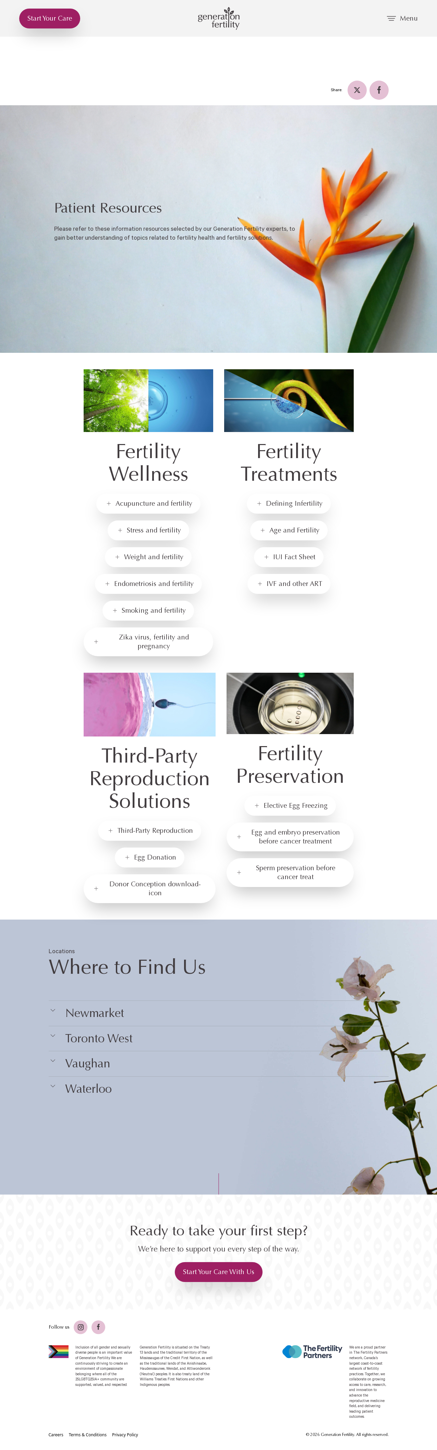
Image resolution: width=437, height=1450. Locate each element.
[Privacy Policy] (125, 1435)
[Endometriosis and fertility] (148, 584)
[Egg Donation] (149, 857)
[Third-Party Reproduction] (149, 831)
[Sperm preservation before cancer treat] (290, 872)
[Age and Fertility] (289, 530)
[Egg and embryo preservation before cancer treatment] (290, 837)
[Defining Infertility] (289, 504)
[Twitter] (357, 90)
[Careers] (56, 1435)
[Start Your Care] (49, 18)
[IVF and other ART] (288, 584)
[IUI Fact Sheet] (289, 557)
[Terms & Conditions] (88, 1435)
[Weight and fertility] (148, 557)
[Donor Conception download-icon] (150, 888)
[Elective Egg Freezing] (290, 806)
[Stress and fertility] (148, 530)
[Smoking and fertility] (148, 611)
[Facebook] (379, 90)
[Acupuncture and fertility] (148, 504)
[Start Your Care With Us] (219, 1272)
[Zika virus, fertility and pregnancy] (148, 641)
